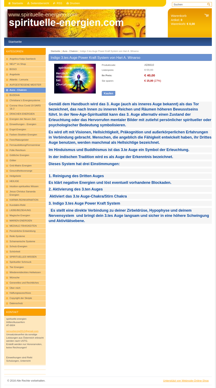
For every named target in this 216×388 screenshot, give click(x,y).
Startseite (17, 3)
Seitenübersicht (40, 3)
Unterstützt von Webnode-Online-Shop (186, 380)
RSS (59, 3)
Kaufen (108, 93)
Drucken (75, 3)
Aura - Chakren (71, 51)
